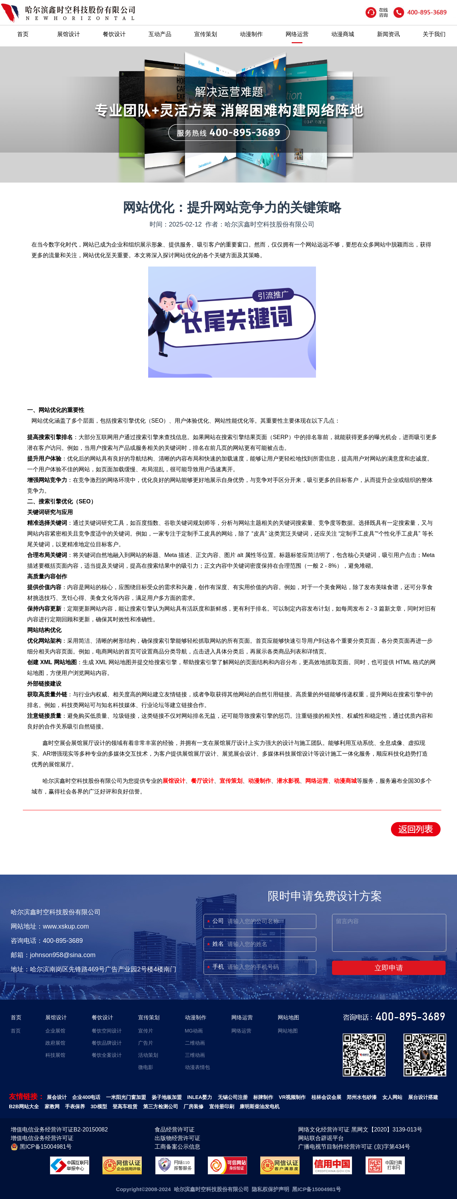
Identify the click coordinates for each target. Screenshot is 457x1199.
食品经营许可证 (175, 1129)
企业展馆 (55, 1031)
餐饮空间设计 (107, 1031)
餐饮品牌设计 (107, 1043)
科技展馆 (55, 1055)
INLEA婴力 (199, 1097)
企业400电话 (86, 1097)
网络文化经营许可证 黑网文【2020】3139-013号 (360, 1129)
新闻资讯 (388, 34)
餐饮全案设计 (107, 1055)
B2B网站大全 (24, 1106)
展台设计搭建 (423, 1097)
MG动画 (194, 1031)
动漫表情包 (197, 1067)
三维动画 (195, 1055)
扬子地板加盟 (167, 1097)
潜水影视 (288, 781)
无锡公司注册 (233, 1097)
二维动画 (195, 1043)
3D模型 (99, 1106)
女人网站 (392, 1097)
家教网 (52, 1106)
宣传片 (145, 1031)
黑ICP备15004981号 (41, 1146)
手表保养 (75, 1106)
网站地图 (288, 1017)
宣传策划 (205, 34)
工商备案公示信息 (177, 1147)
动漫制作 (251, 34)
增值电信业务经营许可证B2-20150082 (59, 1129)
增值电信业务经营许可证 (42, 1138)
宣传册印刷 (221, 1106)
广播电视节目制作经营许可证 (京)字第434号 (354, 1147)
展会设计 (57, 1097)
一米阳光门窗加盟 (126, 1097)
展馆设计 (68, 34)
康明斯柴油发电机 (260, 1106)
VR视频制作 (292, 1097)
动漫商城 (342, 34)
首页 (23, 34)
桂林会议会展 (326, 1097)
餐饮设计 (114, 34)
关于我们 (434, 34)
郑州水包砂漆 (362, 1097)
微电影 (145, 1067)
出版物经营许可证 (177, 1138)
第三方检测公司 (160, 1106)
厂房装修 (194, 1106)
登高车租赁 (124, 1106)
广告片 (145, 1043)
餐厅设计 (202, 781)
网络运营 (297, 34)
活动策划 (148, 1055)
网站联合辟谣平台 (321, 1138)
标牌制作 (263, 1097)
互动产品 (160, 34)
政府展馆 (55, 1043)
